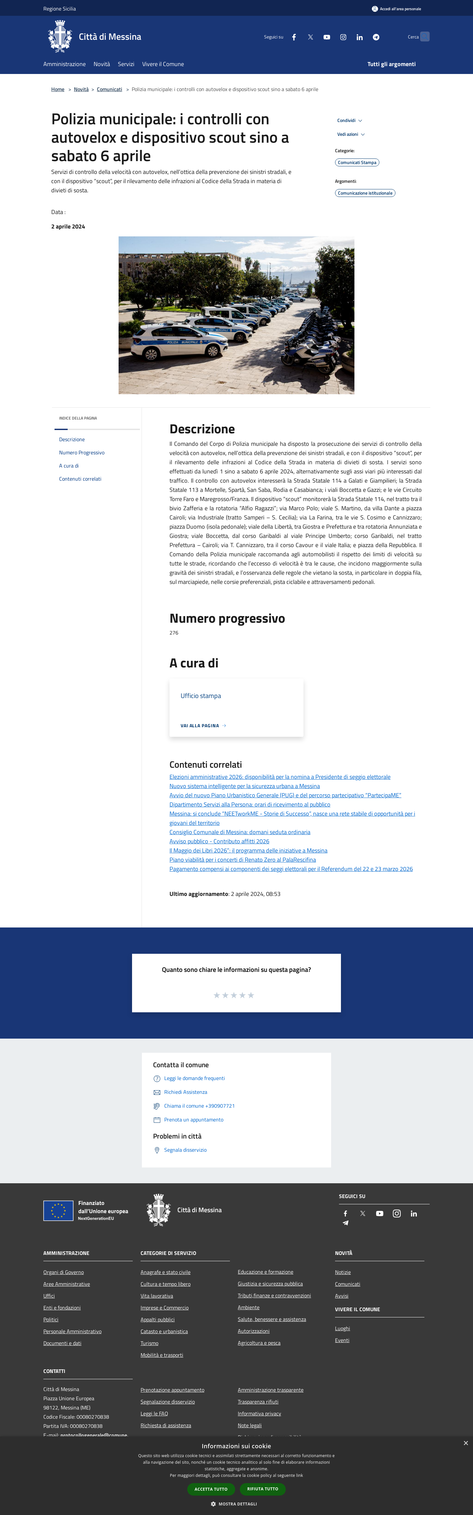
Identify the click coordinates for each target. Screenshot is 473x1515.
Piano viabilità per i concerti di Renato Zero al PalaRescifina (242, 859)
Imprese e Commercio (165, 1307)
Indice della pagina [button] (78, 418)
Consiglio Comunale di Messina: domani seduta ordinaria (239, 832)
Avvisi (342, 1296)
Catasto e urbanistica (164, 1331)
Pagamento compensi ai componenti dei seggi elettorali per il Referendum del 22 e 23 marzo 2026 (291, 868)
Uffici (49, 1296)
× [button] (465, 1443)
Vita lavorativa (157, 1296)
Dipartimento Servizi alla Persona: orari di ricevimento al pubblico (249, 804)
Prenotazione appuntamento (172, 1390)
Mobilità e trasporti (162, 1355)
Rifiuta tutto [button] (263, 1489)
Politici (50, 1319)
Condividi (350, 121)
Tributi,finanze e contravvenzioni (274, 1295)
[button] (236, 1504)
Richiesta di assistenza (166, 1425)
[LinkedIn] (346, 36)
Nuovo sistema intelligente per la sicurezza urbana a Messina (244, 786)
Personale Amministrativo (72, 1331)
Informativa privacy (259, 1413)
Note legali (250, 1425)
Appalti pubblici (158, 1319)
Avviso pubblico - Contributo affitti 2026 (219, 841)
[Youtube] (314, 36)
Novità (81, 89)
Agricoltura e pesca (259, 1343)
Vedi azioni (352, 134)
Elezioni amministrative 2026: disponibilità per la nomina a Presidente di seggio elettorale (280, 776)
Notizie (343, 1272)
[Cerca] (422, 36)
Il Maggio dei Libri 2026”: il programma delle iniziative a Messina (248, 850)
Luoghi (342, 1328)
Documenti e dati (62, 1343)
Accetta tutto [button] (211, 1489)
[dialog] (236, 1475)
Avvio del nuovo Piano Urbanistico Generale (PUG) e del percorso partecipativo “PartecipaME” (285, 795)
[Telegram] (363, 36)
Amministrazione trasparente (271, 1390)
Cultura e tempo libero (166, 1284)
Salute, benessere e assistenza (272, 1319)
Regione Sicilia (59, 8)
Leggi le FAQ (154, 1413)
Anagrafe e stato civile (166, 1272)
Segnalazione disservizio (168, 1402)
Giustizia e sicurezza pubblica (270, 1283)
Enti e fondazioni (62, 1307)
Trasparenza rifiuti (258, 1402)
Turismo (149, 1343)
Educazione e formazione (265, 1272)
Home (57, 89)
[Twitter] (297, 36)
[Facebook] (281, 36)
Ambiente (248, 1307)
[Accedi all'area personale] (396, 8)
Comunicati (109, 89)
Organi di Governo (63, 1272)
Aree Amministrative (66, 1284)
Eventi (342, 1340)
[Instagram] (330, 36)
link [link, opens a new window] (299, 1475)
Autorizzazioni (254, 1331)
